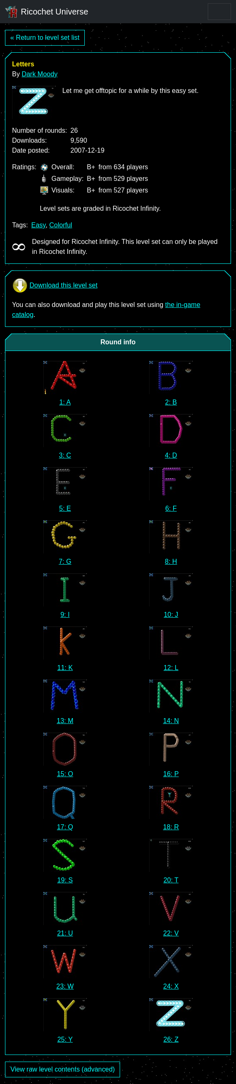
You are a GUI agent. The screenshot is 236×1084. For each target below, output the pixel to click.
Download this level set (55, 285)
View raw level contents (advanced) (62, 1069)
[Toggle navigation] (219, 11)
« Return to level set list (44, 37)
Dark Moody (39, 74)
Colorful (60, 225)
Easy (38, 225)
